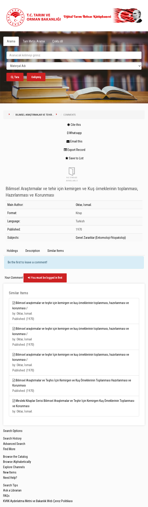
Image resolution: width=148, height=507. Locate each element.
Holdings (12, 251)
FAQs (6, 495)
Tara (15, 77)
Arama (11, 41)
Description (32, 251)
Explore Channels (14, 467)
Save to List (74, 158)
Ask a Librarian (12, 490)
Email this (74, 141)
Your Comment (13, 277)
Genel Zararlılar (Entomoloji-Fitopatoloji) (101, 237)
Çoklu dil (57, 41)
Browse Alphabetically (17, 462)
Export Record (74, 150)
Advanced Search (14, 444)
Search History (12, 438)
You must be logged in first (45, 277)
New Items (9, 472)
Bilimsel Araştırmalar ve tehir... (35, 114)
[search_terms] (74, 55)
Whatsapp (74, 133)
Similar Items (55, 251)
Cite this (74, 124)
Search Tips (10, 485)
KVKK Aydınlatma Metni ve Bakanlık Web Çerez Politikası (38, 501)
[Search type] (74, 66)
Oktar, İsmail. (84, 205)
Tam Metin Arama (34, 41)
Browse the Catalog (15, 456)
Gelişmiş (36, 77)
